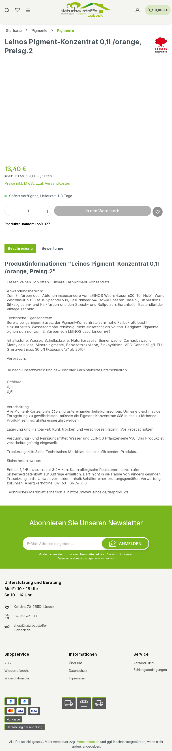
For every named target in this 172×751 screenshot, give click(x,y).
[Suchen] (6, 10)
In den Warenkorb (102, 210)
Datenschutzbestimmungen (76, 558)
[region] (86, 112)
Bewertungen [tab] (54, 248)
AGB (7, 663)
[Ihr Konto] (137, 10)
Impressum (77, 678)
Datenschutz (78, 670)
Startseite (14, 30)
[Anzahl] (28, 211)
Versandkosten (88, 742)
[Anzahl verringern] (9, 211)
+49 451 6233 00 (26, 616)
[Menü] (28, 10)
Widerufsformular (17, 678)
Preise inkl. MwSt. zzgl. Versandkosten (37, 183)
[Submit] (125, 543)
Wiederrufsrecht (16, 670)
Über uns (75, 663)
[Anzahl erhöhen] (47, 211)
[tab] (20, 248)
